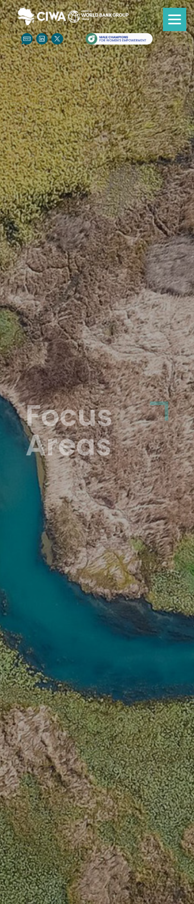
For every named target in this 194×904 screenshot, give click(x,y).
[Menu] (174, 19)
